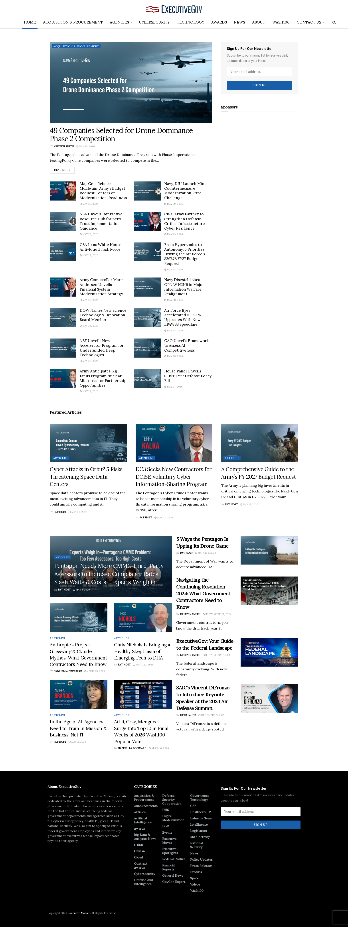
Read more (64, 169)
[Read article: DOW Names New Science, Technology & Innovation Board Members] (63, 317)
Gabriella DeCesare (67, 671)
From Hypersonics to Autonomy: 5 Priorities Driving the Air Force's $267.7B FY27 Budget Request (184, 254)
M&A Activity (200, 837)
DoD (165, 826)
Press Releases (201, 866)
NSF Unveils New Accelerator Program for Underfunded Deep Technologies (102, 347)
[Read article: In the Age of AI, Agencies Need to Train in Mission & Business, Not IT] (78, 694)
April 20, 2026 (143, 664)
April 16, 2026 (159, 748)
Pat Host (59, 512)
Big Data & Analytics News (145, 837)
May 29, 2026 (85, 146)
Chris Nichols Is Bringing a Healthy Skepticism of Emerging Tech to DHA (142, 651)
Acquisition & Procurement (73, 22)
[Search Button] (334, 22)
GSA (193, 806)
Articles (60, 458)
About (258, 22)
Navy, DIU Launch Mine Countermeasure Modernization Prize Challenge (185, 190)
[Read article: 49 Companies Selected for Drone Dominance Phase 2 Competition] (131, 82)
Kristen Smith (63, 146)
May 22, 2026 (163, 517)
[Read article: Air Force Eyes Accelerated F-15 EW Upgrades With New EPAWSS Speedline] (147, 317)
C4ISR (138, 845)
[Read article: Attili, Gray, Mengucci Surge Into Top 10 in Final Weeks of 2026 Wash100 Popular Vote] (143, 694)
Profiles (196, 872)
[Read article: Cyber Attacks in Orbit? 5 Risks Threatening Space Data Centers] (88, 443)
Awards (219, 22)
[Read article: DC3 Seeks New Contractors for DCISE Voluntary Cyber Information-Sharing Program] (174, 443)
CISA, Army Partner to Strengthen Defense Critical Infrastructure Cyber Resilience (184, 221)
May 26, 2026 (78, 512)
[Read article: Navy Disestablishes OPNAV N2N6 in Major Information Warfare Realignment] (147, 287)
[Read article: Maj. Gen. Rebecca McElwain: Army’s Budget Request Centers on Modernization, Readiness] (63, 191)
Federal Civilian (173, 859)
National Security (196, 845)
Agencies (119, 22)
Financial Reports (168, 867)
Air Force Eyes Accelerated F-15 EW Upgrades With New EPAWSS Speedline (183, 317)
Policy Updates (201, 860)
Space (194, 878)
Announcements (146, 806)
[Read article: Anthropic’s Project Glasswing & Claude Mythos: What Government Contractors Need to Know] (78, 617)
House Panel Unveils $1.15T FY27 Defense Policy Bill (188, 376)
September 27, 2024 (217, 614)
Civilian (139, 851)
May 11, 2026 (77, 741)
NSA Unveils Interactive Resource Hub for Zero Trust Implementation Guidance (101, 221)
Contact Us (309, 22)
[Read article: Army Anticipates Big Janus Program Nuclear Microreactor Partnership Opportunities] (63, 378)
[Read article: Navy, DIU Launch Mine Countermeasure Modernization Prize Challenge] (147, 191)
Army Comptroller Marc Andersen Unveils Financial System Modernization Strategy (101, 286)
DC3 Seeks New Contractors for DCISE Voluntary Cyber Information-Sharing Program (174, 477)
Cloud (138, 857)
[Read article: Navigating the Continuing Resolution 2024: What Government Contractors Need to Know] (269, 591)
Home (30, 22)
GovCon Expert (173, 882)
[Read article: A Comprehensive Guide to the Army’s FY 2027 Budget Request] (259, 443)
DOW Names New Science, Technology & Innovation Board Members (103, 315)
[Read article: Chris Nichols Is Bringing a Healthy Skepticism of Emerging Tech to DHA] (143, 617)
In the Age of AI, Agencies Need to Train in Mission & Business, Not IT (78, 728)
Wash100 (281, 22)
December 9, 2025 (211, 715)
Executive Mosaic (79, 913)
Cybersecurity (154, 22)
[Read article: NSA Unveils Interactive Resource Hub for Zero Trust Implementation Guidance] (63, 221)
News (239, 22)
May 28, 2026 (173, 269)
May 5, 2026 (81, 589)
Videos (195, 884)
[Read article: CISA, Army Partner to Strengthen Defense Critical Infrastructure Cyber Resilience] (147, 221)
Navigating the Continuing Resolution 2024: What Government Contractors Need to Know (203, 593)
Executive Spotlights (170, 851)
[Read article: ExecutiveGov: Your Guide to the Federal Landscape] (269, 652)
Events (167, 832)
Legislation (198, 831)
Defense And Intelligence (143, 882)
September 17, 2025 (216, 655)
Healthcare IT (200, 812)
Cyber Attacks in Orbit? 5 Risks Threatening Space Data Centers (86, 477)
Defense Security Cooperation (171, 800)
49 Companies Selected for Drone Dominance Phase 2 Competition (121, 134)
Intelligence (199, 825)
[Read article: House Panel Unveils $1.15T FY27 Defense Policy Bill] (147, 378)
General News (172, 876)
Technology (190, 22)
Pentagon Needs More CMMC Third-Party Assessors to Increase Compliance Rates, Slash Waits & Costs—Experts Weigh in (109, 574)
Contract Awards (140, 866)
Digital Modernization (173, 818)
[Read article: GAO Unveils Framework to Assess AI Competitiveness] (147, 348)
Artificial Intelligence (143, 820)
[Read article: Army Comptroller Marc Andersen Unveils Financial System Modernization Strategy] (63, 287)
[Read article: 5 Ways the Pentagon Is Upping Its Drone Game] (269, 550)
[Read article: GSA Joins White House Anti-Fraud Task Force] (63, 252)
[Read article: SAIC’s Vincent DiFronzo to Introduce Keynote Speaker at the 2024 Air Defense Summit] (269, 698)
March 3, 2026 (205, 552)
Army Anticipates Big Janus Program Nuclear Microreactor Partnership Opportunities (103, 378)
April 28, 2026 (94, 671)
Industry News (201, 818)
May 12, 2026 (249, 504)
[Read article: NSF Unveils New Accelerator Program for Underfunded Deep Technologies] (63, 348)
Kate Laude (188, 715)
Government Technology (199, 798)
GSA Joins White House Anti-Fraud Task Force (100, 247)
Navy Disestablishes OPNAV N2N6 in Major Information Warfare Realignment (184, 286)
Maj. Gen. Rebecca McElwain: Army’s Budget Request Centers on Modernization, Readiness (103, 190)
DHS (165, 810)
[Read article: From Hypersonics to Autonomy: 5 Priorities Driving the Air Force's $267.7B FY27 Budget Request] (147, 252)
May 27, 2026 (173, 386)
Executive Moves (169, 841)
